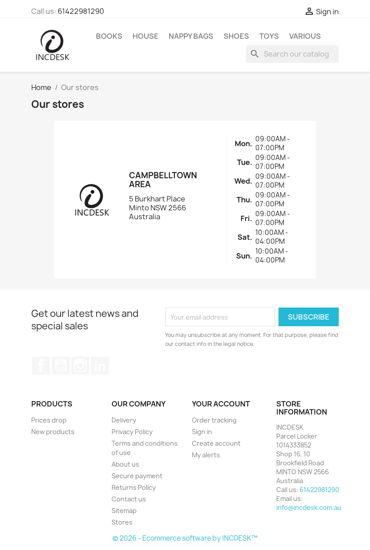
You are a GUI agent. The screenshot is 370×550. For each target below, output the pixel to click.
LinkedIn (100, 365)
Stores (122, 522)
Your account (221, 404)
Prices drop (49, 420)
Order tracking (214, 420)
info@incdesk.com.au (308, 507)
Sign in (202, 431)
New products (53, 431)
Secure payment (137, 476)
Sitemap (124, 510)
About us (125, 464)
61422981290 (81, 11)
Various (305, 36)
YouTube (61, 365)
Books (109, 36)
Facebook (41, 365)
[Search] (292, 54)
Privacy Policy (132, 431)
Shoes (236, 36)
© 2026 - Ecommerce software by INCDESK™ (185, 538)
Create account (216, 443)
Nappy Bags (191, 36)
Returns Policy (134, 487)
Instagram (80, 365)
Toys (269, 36)
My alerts (206, 455)
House (145, 36)
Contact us (129, 499)
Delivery (124, 420)
